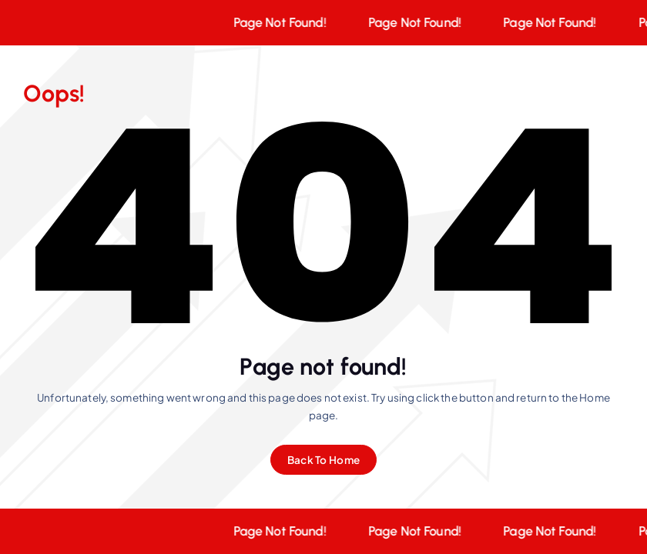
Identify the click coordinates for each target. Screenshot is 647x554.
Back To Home (323, 459)
